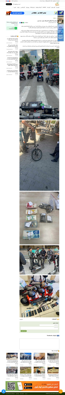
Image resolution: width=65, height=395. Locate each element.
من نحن (26, 393)
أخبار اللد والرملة (38, 7)
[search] (17, 4)
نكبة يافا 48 (32, 7)
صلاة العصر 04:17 (15, 1)
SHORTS (44, 7)
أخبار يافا (48, 7)
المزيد (15, 7)
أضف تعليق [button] (23, 331)
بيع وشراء (27, 7)
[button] (62, 11)
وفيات (18, 7)
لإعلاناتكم (17, 393)
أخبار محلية (53, 7)
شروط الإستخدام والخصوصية (10, 393)
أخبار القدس (23, 7)
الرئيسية (57, 7)
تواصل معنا (22, 393)
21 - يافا (42, 1)
